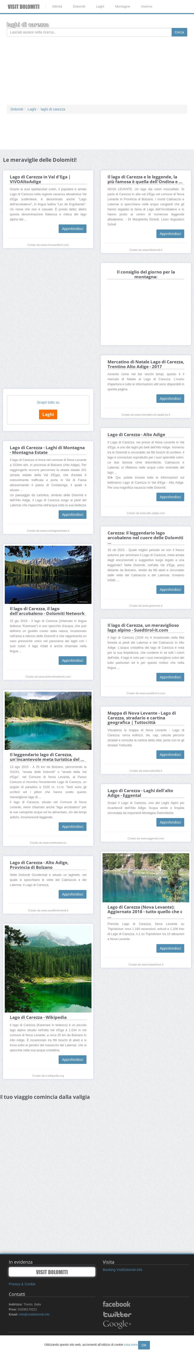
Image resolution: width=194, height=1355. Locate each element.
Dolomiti (79, 6)
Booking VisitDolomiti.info (122, 1270)
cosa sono (131, 1344)
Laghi (100, 6)
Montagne (122, 6)
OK (143, 1345)
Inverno (146, 6)
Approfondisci (72, 229)
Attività (57, 6)
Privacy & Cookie (22, 1284)
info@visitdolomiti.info (34, 1314)
